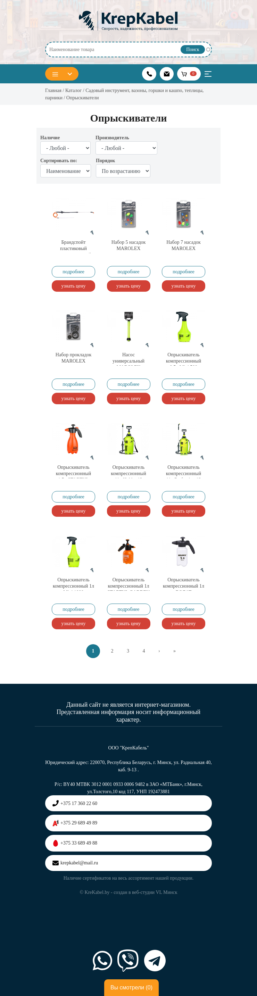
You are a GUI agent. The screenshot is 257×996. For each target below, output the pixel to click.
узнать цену (73, 286)
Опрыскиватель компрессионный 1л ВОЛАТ (183, 586)
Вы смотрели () (131, 987)
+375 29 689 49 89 (74, 823)
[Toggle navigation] (208, 74)
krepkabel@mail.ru (75, 863)
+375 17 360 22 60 (74, 803)
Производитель (112, 137)
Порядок (105, 160)
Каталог (73, 90)
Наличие (50, 137)
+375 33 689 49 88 (74, 843)
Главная (53, 90)
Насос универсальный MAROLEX (128, 361)
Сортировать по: (58, 160)
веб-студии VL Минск (154, 892)
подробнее (73, 271)
